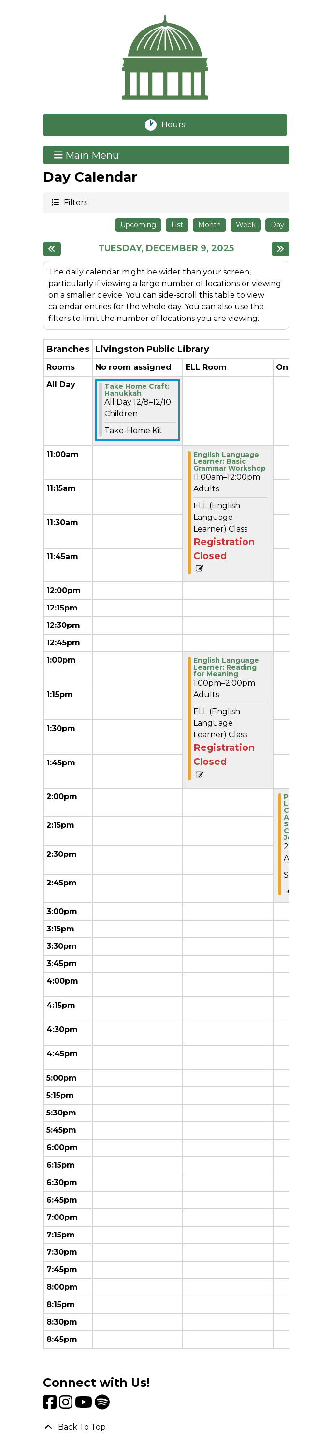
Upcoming (138, 224)
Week (246, 224)
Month (209, 224)
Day (277, 224)
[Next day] (280, 249)
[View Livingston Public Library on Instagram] (67, 1405)
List (177, 224)
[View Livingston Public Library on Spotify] (102, 1405)
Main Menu (86, 155)
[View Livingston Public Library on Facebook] (51, 1405)
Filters (75, 202)
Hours (178, 125)
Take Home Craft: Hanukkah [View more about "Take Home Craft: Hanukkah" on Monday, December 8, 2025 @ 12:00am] (137, 389)
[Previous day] (52, 249)
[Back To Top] (166, 1427)
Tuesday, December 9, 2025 (166, 249)
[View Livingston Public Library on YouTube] (85, 1405)
